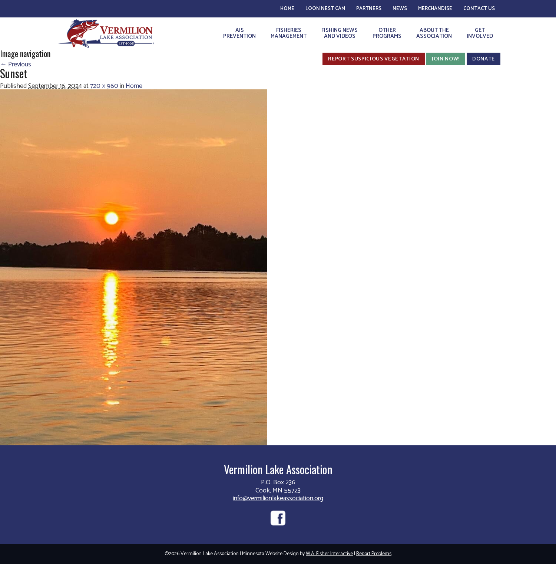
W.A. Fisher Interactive (329, 554)
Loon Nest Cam (325, 8)
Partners (368, 8)
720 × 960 (104, 86)
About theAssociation (434, 33)
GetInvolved (480, 33)
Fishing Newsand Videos (339, 33)
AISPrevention (239, 33)
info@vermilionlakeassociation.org (278, 498)
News (400, 8)
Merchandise (435, 8)
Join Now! (446, 59)
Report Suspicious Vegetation (373, 59)
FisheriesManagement (289, 33)
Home (287, 8)
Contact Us (479, 8)
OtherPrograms (387, 33)
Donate (483, 59)
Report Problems (373, 554)
